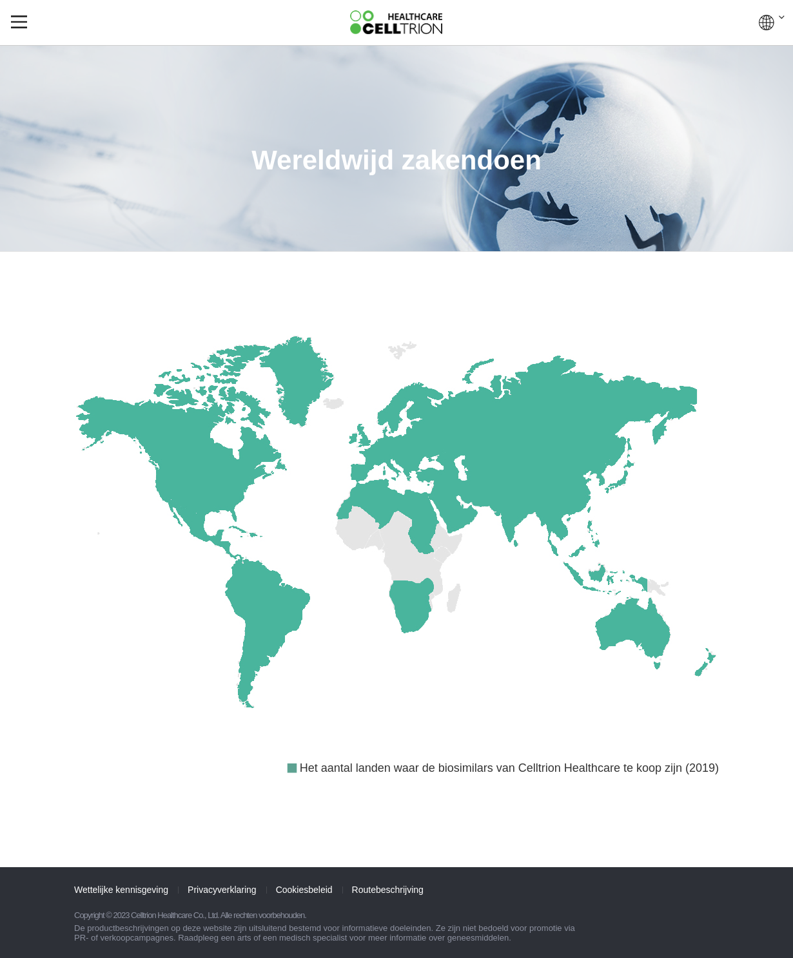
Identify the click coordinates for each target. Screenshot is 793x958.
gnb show (19, 21)
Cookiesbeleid (304, 890)
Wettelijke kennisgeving (121, 890)
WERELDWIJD (772, 22)
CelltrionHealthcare (396, 22)
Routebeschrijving (388, 890)
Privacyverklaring (222, 890)
